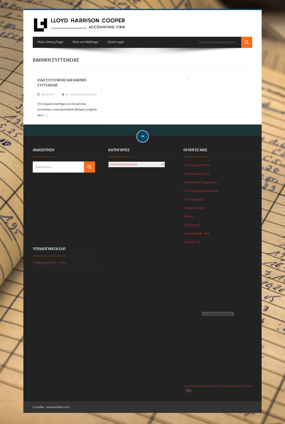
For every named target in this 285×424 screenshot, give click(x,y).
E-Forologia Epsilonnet (202, 191)
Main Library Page (50, 42)
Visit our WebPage (85, 42)
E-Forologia (194, 199)
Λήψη (188, 390)
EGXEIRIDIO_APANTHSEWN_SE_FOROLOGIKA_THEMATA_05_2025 (218, 386)
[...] (45, 115)
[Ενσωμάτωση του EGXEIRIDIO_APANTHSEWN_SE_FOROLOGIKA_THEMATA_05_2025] (217, 314)
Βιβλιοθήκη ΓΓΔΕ (198, 174)
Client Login (116, 42)
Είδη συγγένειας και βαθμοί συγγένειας (61, 82)
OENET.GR (193, 242)
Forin (189, 216)
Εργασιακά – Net (197, 233)
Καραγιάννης (195, 208)
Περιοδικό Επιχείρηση (201, 182)
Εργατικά (192, 225)
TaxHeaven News (198, 165)
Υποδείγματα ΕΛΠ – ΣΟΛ (49, 262)
